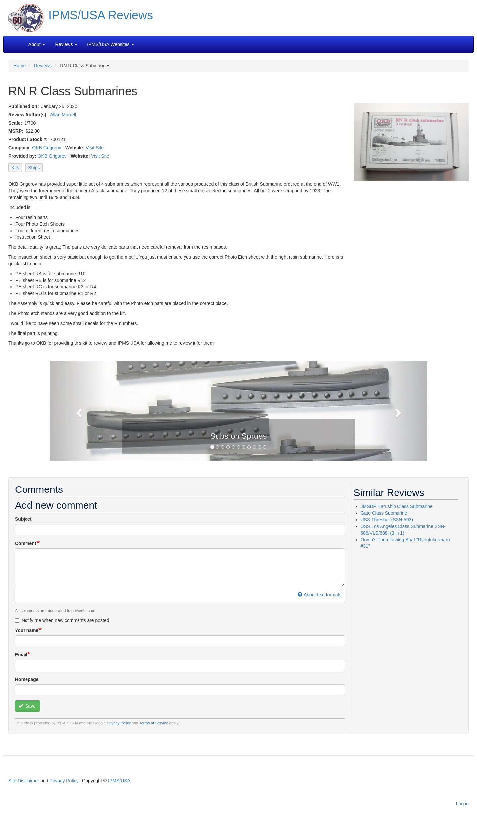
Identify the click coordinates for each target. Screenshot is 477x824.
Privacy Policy (119, 723)
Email (21, 654)
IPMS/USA (119, 780)
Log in (462, 803)
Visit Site (95, 147)
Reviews (43, 65)
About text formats (319, 594)
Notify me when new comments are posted (62, 620)
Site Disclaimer (23, 780)
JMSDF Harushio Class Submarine (397, 506)
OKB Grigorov (46, 147)
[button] (238, 410)
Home (19, 65)
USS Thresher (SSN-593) (387, 519)
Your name (26, 630)
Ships (34, 167)
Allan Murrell (63, 114)
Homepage (27, 679)
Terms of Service (153, 723)
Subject (23, 519)
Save (27, 706)
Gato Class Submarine (384, 513)
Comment (25, 543)
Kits (15, 167)
